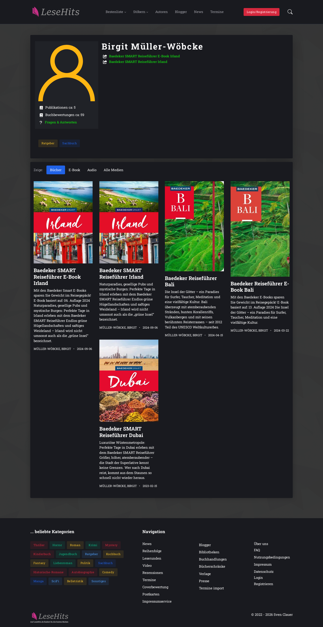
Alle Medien (113, 170)
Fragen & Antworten (61, 122)
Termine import (211, 588)
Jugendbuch (68, 554)
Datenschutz (264, 571)
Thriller (39, 545)
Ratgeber (48, 143)
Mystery (111, 545)
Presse (204, 581)
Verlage (205, 574)
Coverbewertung (155, 587)
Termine (217, 12)
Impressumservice (157, 601)
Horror (57, 545)
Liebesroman (63, 563)
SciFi (55, 581)
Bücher (55, 170)
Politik (85, 563)
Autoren (161, 12)
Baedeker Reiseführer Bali (191, 281)
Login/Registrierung (262, 12)
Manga (38, 581)
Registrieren (263, 584)
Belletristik (75, 581)
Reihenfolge (152, 551)
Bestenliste (114, 12)
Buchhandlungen (213, 559)
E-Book (74, 170)
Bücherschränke (212, 567)
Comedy (108, 572)
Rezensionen (152, 573)
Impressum (263, 564)
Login (258, 577)
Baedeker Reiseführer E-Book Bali (260, 286)
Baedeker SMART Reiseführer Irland (138, 62)
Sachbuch (69, 143)
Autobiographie (83, 572)
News (198, 12)
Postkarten (150, 594)
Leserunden (151, 558)
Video (147, 565)
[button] (289, 12)
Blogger (181, 12)
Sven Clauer (283, 615)
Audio (91, 170)
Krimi (93, 545)
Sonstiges (99, 581)
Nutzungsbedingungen (272, 557)
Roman (75, 545)
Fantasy (39, 563)
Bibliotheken (209, 552)
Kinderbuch (42, 554)
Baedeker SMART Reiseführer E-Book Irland (144, 56)
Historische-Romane (48, 572)
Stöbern (139, 12)
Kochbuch (113, 554)
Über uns (261, 544)
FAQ (257, 550)
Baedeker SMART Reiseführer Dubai (121, 432)
